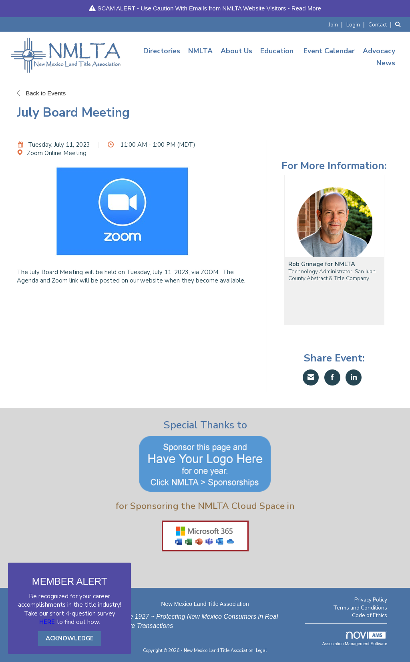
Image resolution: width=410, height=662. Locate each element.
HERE (47, 622)
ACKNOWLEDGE (70, 638)
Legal (261, 651)
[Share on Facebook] (332, 377)
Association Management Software (354, 639)
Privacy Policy (370, 599)
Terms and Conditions (360, 608)
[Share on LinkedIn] (354, 377)
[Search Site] (399, 24)
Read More (306, 8)
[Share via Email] (311, 377)
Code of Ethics (369, 615)
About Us (236, 51)
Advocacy (379, 51)
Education (276, 51)
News (385, 63)
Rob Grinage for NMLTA (321, 264)
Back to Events (41, 93)
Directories (161, 51)
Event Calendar (329, 51)
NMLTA (200, 51)
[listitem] (337, 24)
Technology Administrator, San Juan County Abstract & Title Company (332, 274)
